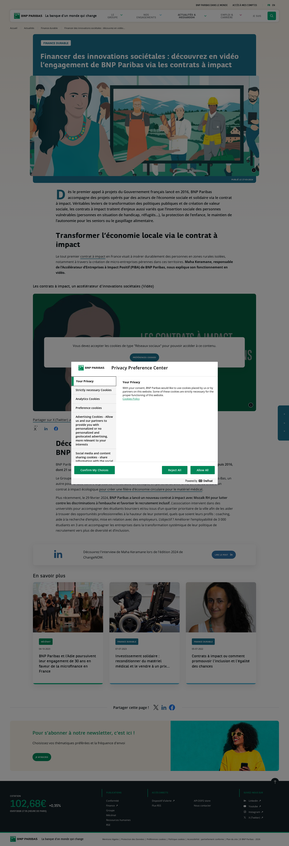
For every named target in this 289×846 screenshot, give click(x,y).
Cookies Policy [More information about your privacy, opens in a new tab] (131, 399)
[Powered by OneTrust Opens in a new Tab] (200, 481)
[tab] (94, 381)
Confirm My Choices (94, 470)
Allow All (203, 470)
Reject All (174, 470)
